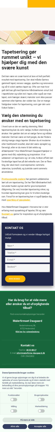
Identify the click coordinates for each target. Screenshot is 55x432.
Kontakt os (7, 214)
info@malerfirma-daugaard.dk (31, 353)
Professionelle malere (13, 179)
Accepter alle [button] (40, 426)
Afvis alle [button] (15, 426)
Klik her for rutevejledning (27, 332)
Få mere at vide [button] (27, 420)
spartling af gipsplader (18, 200)
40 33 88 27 (31, 350)
